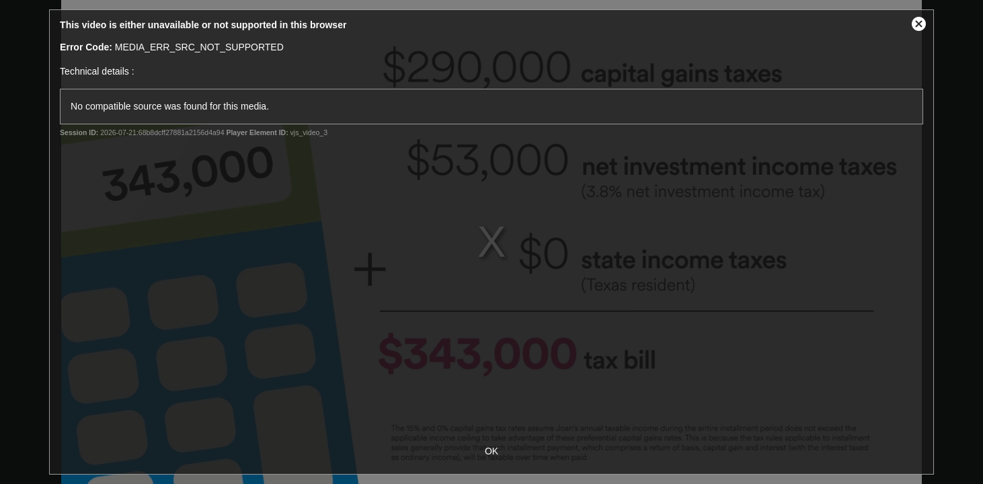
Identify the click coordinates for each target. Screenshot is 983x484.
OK (491, 451)
